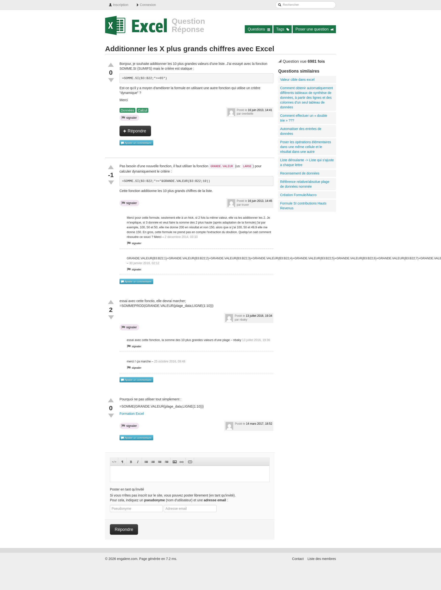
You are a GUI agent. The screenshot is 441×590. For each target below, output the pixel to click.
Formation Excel (132, 414)
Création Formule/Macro (298, 195)
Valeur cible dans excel (297, 79)
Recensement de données (299, 173)
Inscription (118, 5)
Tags (283, 29)
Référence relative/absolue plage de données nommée (304, 184)
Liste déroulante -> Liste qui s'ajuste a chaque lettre (307, 162)
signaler (129, 117)
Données (127, 110)
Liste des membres (322, 559)
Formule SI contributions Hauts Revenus (303, 205)
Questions (259, 29)
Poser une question (315, 29)
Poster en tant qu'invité (127, 489)
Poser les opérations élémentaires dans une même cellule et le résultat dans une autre (305, 147)
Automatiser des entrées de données (300, 131)
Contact (298, 559)
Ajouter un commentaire (136, 143)
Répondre (134, 131)
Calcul (142, 110)
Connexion (146, 5)
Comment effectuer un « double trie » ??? (303, 118)
